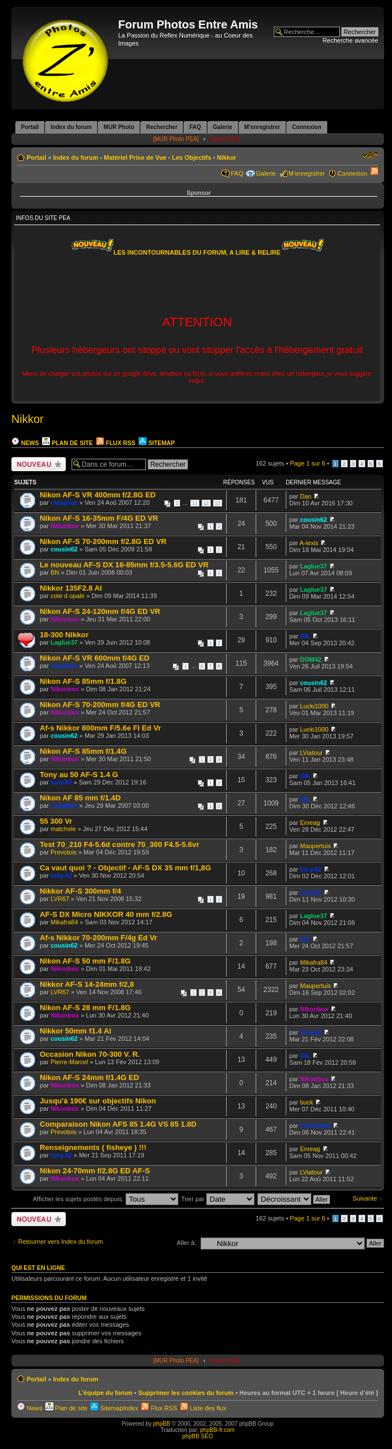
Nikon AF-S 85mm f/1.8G (83, 681)
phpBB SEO (197, 1436)
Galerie (266, 173)
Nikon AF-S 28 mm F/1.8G (85, 1007)
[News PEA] (225, 139)
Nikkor (226, 157)
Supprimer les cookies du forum (185, 1392)
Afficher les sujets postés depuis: (105, 1198)
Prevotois (64, 852)
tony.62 (61, 782)
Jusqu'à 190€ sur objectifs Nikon (98, 1101)
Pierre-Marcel (69, 1061)
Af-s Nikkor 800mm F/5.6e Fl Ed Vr (100, 728)
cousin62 (313, 519)
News (25, 442)
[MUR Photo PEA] (176, 139)
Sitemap (156, 442)
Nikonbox (65, 525)
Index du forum (75, 157)
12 (206, 503)
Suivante (365, 1198)
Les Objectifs (191, 157)
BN (55, 572)
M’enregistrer (307, 173)
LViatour (311, 752)
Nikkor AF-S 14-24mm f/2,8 (87, 984)
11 (195, 503)
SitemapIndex (114, 1408)
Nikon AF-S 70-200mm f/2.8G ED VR (103, 541)
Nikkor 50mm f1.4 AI (75, 1031)
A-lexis (308, 542)
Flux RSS (115, 442)
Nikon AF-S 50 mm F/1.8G (85, 961)
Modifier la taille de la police (370, 155)
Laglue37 (313, 566)
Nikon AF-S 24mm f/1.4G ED (89, 1077)
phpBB (161, 1424)
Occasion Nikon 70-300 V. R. (90, 1054)
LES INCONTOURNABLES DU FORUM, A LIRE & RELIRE (197, 252)
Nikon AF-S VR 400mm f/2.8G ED (98, 495)
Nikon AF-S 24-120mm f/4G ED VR (100, 611)
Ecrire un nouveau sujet (38, 464)
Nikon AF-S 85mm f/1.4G (83, 751)
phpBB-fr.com (217, 1430)
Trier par (218, 1198)
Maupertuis (315, 845)
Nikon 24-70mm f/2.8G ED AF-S (95, 1170)
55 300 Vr (56, 821)
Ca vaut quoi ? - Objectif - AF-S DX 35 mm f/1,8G (125, 867)
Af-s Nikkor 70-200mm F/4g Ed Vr (98, 937)
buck (306, 1102)
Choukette (315, 1125)
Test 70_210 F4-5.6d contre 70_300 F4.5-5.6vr (119, 844)
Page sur (307, 463)
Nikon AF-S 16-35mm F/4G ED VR (99, 518)
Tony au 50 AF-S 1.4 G (79, 774)
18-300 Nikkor (64, 634)
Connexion (352, 173)
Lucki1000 (314, 706)
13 (217, 503)
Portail (36, 157)
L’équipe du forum (105, 1392)
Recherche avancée (350, 40)
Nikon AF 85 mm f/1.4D (80, 798)
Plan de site (67, 442)
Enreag (310, 822)
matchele (63, 828)
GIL (305, 636)
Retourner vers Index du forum (60, 1241)
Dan (305, 496)
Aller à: (186, 1242)
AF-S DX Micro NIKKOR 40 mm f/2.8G (106, 914)
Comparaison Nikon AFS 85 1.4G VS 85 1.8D (118, 1124)
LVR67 (60, 898)
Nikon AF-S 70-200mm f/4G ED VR (100, 704)
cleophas (64, 502)
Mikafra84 (64, 922)
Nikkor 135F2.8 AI (71, 588)
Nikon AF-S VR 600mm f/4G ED (94, 658)
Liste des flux (203, 1408)
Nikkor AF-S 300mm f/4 (80, 891)
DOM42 (311, 659)
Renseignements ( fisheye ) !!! (93, 1147)
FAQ (237, 173)
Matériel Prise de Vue (135, 157)
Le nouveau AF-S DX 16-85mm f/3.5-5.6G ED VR (124, 564)
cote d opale (68, 595)
